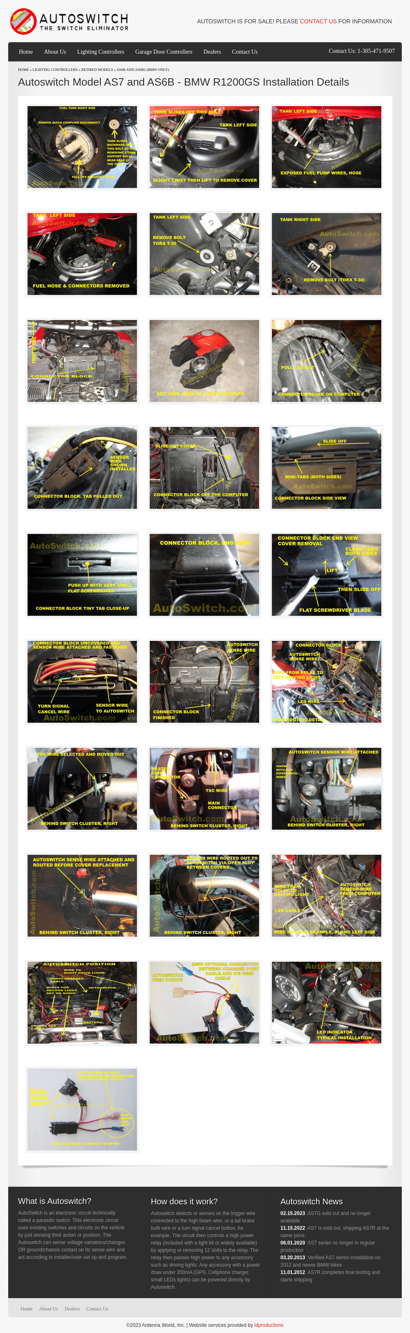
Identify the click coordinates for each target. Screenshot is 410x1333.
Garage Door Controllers (163, 52)
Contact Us (245, 52)
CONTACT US (318, 21)
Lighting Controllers (100, 52)
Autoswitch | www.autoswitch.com (69, 21)
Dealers (212, 52)
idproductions (268, 1325)
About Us (55, 52)
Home (26, 52)
